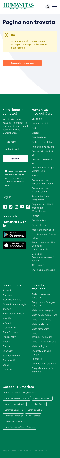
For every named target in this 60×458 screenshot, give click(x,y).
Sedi (34, 128)
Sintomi (6, 346)
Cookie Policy (39, 220)
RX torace (37, 359)
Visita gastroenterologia (44, 341)
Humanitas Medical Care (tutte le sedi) (20, 392)
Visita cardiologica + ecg (44, 314)
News (35, 175)
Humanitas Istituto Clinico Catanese (19, 427)
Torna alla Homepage (22, 63)
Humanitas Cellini (34, 410)
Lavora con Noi (40, 123)
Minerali (7, 323)
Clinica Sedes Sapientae (14, 421)
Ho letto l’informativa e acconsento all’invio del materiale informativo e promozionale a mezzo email (15, 178)
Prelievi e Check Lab (42, 142)
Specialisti (8, 350)
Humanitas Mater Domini (14, 404)
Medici (35, 132)
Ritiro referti (38, 265)
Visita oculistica (40, 324)
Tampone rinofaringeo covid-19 (43, 304)
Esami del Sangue (12, 299)
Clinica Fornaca (33, 415)
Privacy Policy (39, 225)
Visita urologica (40, 346)
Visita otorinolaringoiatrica (42, 335)
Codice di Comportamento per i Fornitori (43, 257)
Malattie (7, 318)
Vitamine (7, 369)
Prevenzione (9, 327)
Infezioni (7, 309)
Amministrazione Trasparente (40, 198)
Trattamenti (9, 360)
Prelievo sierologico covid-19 (42, 296)
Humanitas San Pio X (42, 398)
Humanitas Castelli (37, 404)
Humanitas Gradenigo (13, 415)
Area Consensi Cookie (43, 229)
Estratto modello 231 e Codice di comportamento (43, 245)
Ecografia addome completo (41, 352)
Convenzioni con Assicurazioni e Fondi (42, 182)
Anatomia (7, 295)
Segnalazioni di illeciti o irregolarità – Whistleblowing (44, 207)
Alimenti (7, 290)
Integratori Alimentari (13, 313)
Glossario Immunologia (14, 304)
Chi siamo (37, 118)
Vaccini (6, 364)
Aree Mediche (39, 137)
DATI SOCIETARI (40, 451)
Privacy (36, 215)
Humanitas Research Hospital (17, 398)
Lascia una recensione (43, 269)
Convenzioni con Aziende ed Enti (40, 190)
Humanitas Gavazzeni (13, 410)
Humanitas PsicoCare (43, 146)
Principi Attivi (9, 337)
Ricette (6, 341)
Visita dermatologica (42, 310)
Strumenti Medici (11, 355)
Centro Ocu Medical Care (42, 161)
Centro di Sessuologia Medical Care (43, 169)
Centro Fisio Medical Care (42, 153)
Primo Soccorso (11, 332)
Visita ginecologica (41, 319)
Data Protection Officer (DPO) (44, 236)
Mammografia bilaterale (44, 363)
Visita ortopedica (40, 328)
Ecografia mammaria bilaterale (42, 370)
